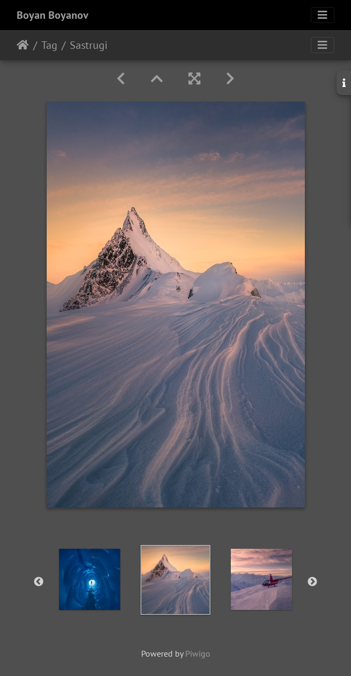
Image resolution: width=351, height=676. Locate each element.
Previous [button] (38, 582)
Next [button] (312, 582)
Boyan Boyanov (53, 15)
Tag (49, 45)
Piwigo (197, 653)
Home (23, 45)
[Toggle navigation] (322, 15)
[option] (90, 579)
